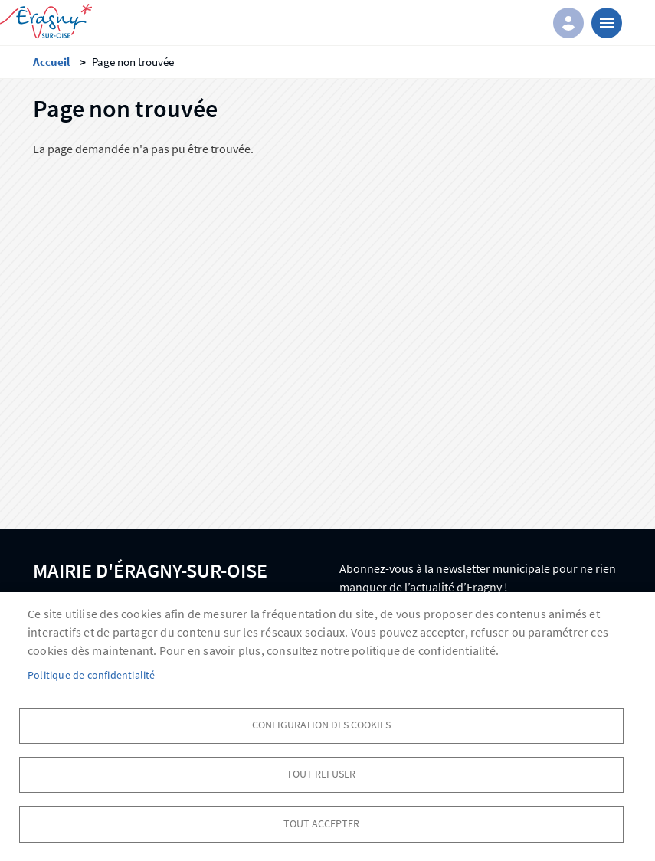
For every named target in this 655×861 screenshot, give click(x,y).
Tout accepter (321, 823)
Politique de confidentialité (92, 673)
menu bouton (606, 23)
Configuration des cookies (321, 723)
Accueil (51, 61)
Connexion (568, 23)
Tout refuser (321, 773)
